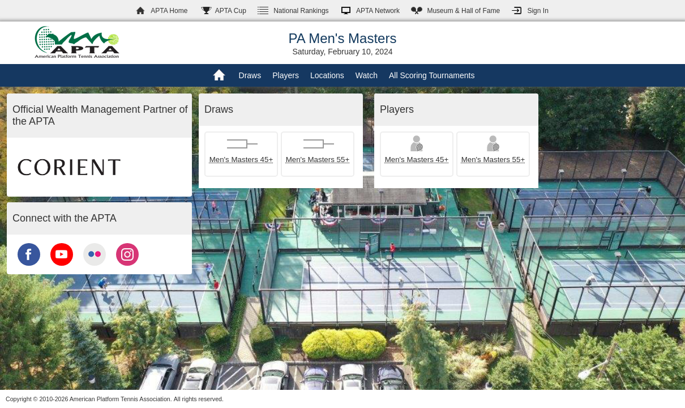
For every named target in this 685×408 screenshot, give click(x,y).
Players (285, 75)
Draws (250, 75)
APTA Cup (230, 11)
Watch (367, 75)
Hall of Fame (463, 11)
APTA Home (169, 11)
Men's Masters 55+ (318, 159)
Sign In (537, 11)
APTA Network (378, 11)
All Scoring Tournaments (431, 75)
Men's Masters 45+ (241, 159)
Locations (327, 75)
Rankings (300, 11)
